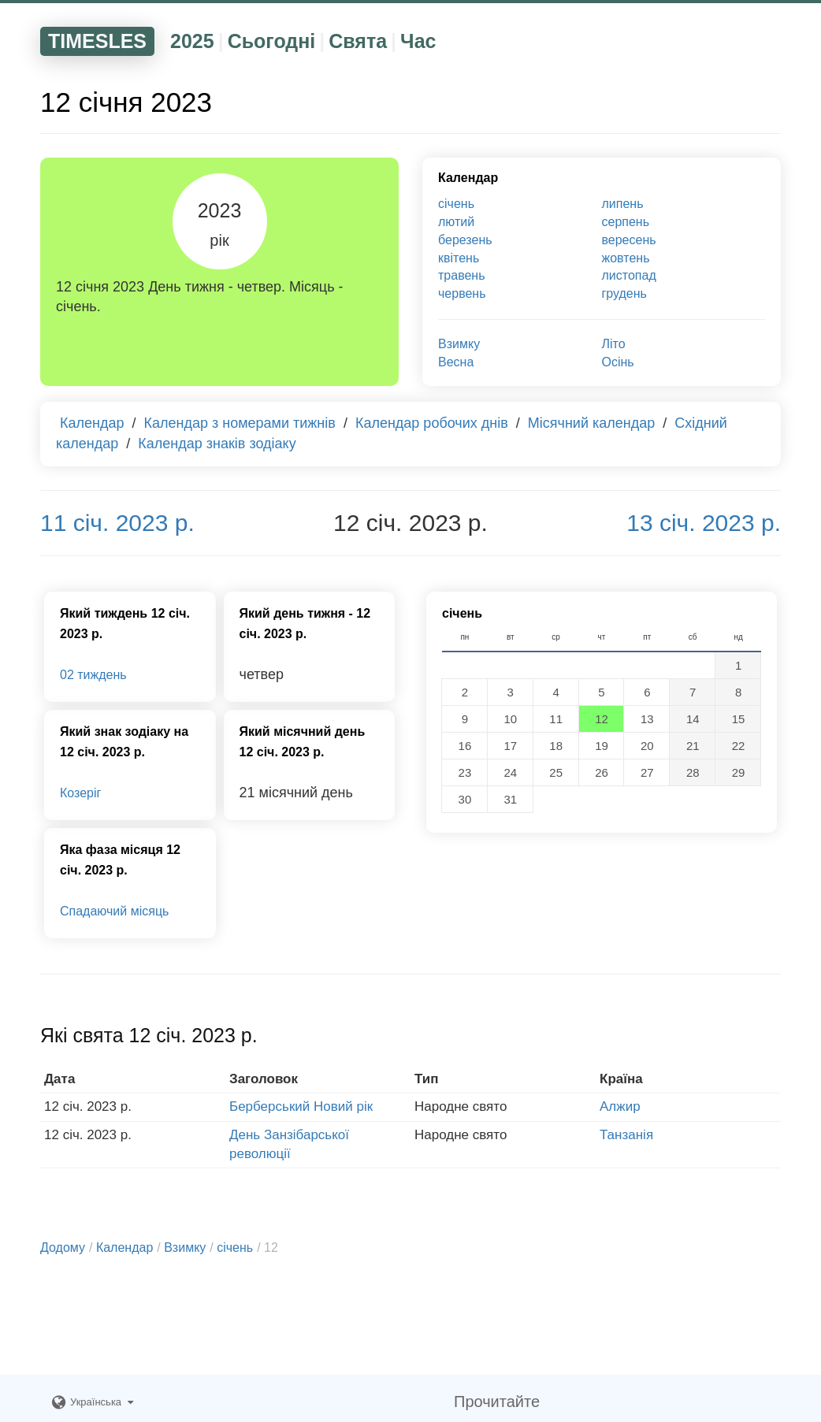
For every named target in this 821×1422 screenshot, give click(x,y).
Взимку (459, 344)
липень (623, 203)
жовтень (626, 258)
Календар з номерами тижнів (240, 423)
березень (465, 240)
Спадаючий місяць (114, 911)
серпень (626, 221)
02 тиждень (93, 674)
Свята (358, 41)
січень (456, 203)
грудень (624, 293)
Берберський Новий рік (301, 1106)
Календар (468, 177)
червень (462, 293)
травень (461, 275)
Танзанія (626, 1134)
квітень (458, 258)
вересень (629, 240)
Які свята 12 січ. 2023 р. (149, 1035)
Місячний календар (591, 423)
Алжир (620, 1106)
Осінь (618, 362)
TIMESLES (97, 41)
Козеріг (80, 793)
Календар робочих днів (431, 423)
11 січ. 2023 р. (117, 523)
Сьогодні (272, 41)
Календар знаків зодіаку (216, 443)
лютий (456, 221)
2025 (192, 41)
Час (418, 41)
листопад (629, 275)
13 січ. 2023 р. (703, 523)
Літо (614, 344)
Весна (456, 362)
